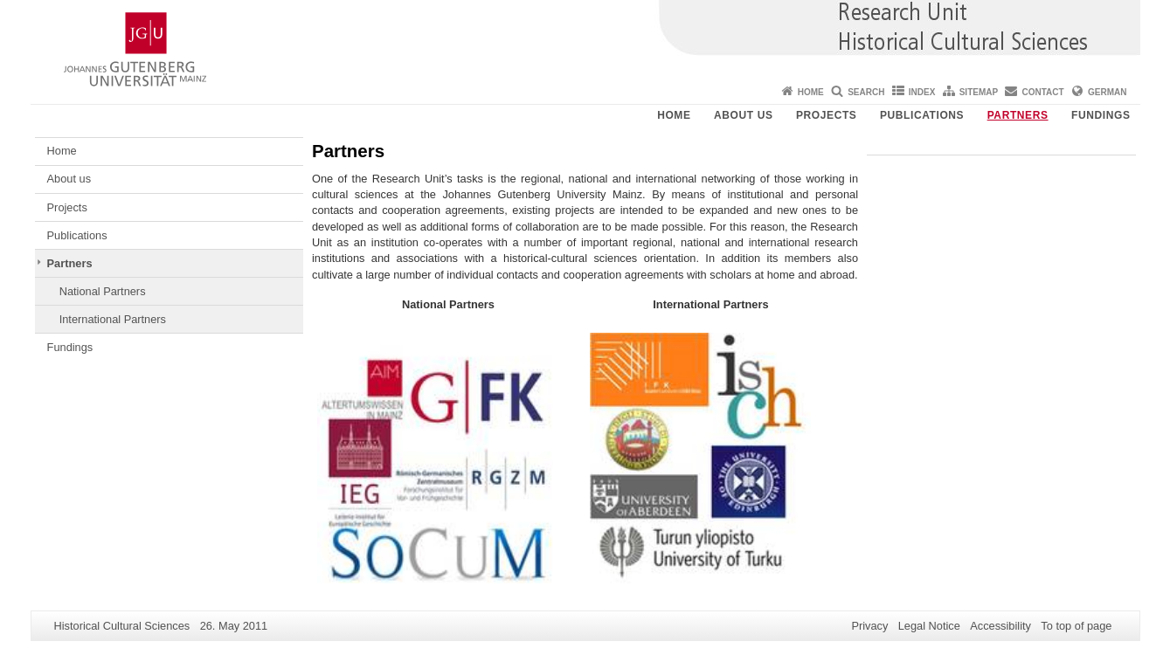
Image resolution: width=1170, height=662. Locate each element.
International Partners (112, 319)
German (1107, 92)
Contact (1043, 92)
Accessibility (1000, 625)
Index (922, 92)
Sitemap (978, 92)
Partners (1018, 115)
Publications (922, 115)
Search (866, 92)
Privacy (869, 625)
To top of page (1076, 625)
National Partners (102, 291)
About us (743, 115)
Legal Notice (929, 625)
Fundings (1100, 115)
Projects (826, 115)
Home (811, 92)
